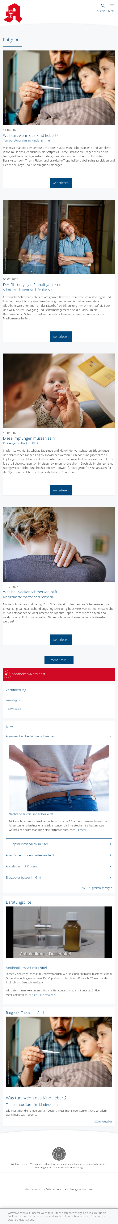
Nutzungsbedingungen (80, 1189)
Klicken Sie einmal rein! (42, 995)
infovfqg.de (13, 708)
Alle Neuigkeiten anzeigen (97, 888)
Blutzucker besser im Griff (23, 877)
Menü (111, 8)
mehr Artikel (59, 660)
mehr (83, 830)
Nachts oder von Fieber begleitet (31, 814)
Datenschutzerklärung (21, 1219)
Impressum (33, 1189)
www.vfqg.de (13, 700)
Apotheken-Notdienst (24, 674)
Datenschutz (53, 1189)
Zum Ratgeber (103, 1121)
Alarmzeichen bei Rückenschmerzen (30, 736)
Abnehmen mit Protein (21, 866)
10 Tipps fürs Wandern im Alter (27, 844)
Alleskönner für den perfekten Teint (30, 855)
